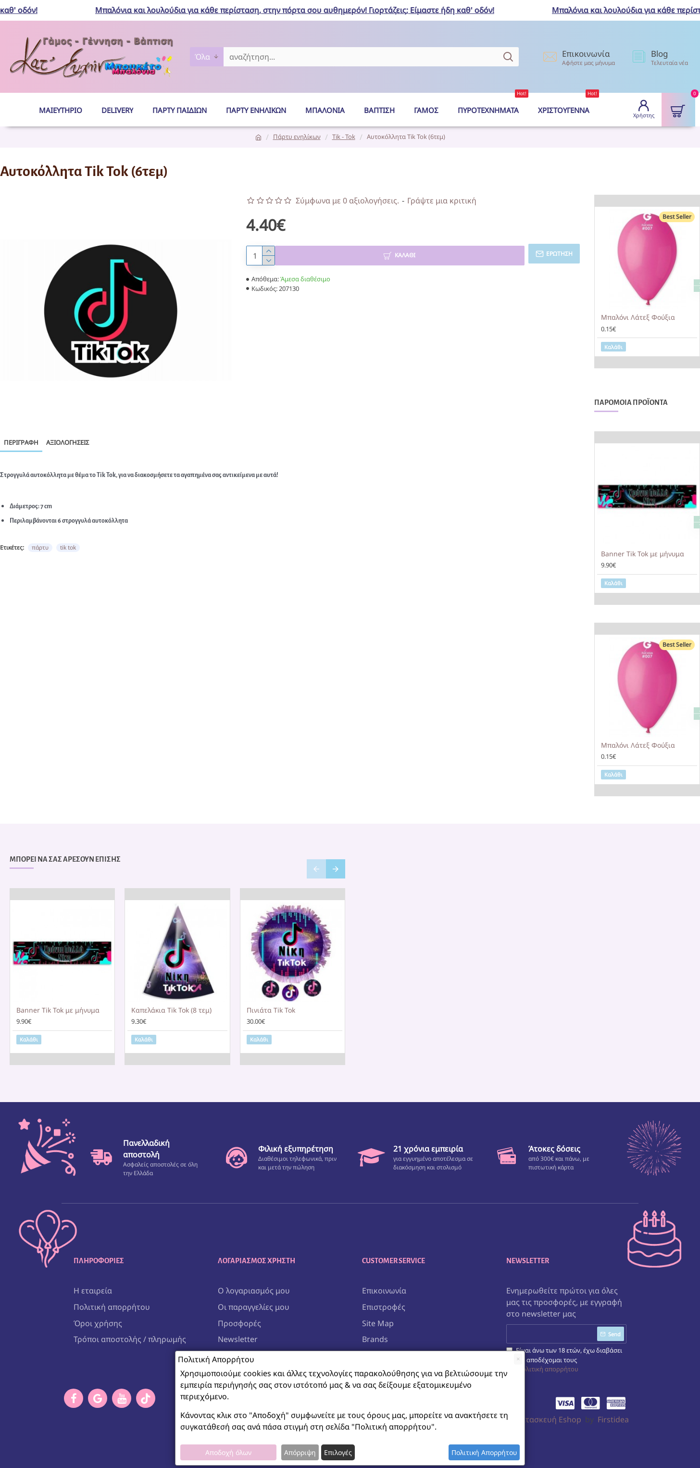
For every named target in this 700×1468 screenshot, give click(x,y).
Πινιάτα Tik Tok (271, 1010)
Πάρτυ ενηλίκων (297, 136)
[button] (316, 868)
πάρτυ (40, 538)
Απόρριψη (300, 1452)
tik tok (68, 538)
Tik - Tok (343, 136)
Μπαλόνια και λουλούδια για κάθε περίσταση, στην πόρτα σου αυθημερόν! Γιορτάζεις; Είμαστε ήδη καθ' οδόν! (302, 10)
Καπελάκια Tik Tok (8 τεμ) (171, 1010)
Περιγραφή (21, 442)
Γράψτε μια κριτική (441, 200)
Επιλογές (338, 1452)
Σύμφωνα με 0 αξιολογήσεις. (347, 200)
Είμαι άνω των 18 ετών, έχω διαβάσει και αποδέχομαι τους (564, 1356)
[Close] (518, 1359)
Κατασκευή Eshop (548, 1415)
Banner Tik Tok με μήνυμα (642, 554)
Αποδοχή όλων (228, 1452)
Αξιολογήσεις (67, 442)
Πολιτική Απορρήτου (484, 1452)
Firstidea (613, 1415)
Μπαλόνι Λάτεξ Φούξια (638, 317)
